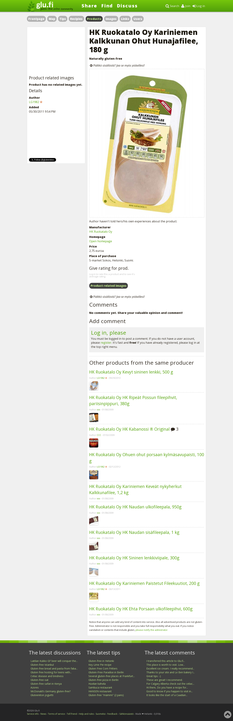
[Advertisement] (56, 51)
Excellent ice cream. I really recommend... (170, 668)
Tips (63, 19)
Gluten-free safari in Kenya (46, 683)
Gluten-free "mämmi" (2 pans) (106, 695)
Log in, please (108, 332)
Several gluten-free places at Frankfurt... (111, 676)
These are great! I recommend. (164, 680)
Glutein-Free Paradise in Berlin (106, 672)
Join (185, 6)
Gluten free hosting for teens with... (51, 672)
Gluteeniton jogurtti (42, 695)
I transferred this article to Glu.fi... (165, 661)
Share (89, 6)
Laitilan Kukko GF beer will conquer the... (54, 661)
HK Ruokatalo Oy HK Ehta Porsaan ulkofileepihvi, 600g (140, 609)
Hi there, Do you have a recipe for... (167, 687)
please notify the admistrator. (151, 630)
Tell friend (72, 713)
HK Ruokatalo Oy (100, 232)
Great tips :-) (153, 676)
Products (94, 19)
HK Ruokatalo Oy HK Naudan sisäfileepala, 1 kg (134, 532)
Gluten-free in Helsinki (101, 661)
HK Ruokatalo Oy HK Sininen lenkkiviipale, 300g (134, 558)
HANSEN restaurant (100, 691)
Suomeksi (100, 713)
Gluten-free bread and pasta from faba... (54, 668)
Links (125, 19)
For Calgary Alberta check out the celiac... (170, 683)
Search (172, 6)
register (106, 343)
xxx (98, 409)
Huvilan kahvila (97, 683)
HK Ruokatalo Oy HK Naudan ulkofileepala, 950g (135, 507)
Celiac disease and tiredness (47, 676)
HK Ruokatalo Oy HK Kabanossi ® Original (129, 429)
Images (111, 19)
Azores (35, 687)
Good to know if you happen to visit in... (169, 691)
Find (107, 6)
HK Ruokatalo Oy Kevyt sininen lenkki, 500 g (131, 372)
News (43, 713)
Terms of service (56, 713)
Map (52, 19)
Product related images (108, 286)
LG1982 (101, 377)
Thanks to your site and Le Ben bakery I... (170, 672)
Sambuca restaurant (100, 687)
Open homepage (100, 241)
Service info (33, 713)
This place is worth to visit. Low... (165, 664)
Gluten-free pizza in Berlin (103, 680)
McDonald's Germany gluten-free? (51, 691)
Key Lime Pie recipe (99, 664)
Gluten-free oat (39, 680)
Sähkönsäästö (126, 713)
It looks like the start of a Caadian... (166, 695)
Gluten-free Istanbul (42, 664)
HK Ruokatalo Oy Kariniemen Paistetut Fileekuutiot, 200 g (144, 583)
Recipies (76, 19)
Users (138, 19)
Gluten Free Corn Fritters (102, 668)
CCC (99, 435)
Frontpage (36, 19)
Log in (198, 6)
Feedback (112, 713)
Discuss (127, 6)
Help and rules (86, 713)
